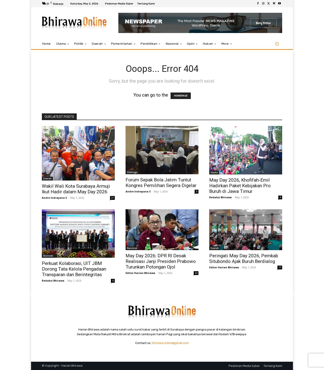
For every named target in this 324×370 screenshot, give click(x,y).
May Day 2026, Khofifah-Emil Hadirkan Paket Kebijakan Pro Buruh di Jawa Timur (240, 185)
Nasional (132, 248)
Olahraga (132, 172)
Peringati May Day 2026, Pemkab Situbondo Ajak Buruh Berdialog (243, 258)
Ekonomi (48, 255)
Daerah (47, 178)
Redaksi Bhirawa (220, 197)
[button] (277, 44)
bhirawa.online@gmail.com (170, 343)
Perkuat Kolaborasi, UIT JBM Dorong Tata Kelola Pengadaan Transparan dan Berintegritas (74, 269)
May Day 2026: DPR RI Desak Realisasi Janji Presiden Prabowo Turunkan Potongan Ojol (161, 261)
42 (196, 273)
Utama (214, 172)
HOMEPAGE (180, 95)
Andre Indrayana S (54, 197)
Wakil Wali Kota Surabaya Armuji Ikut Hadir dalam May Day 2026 (76, 188)
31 (112, 197)
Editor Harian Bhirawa (140, 273)
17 (280, 267)
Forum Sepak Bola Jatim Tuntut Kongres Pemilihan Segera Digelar (161, 182)
